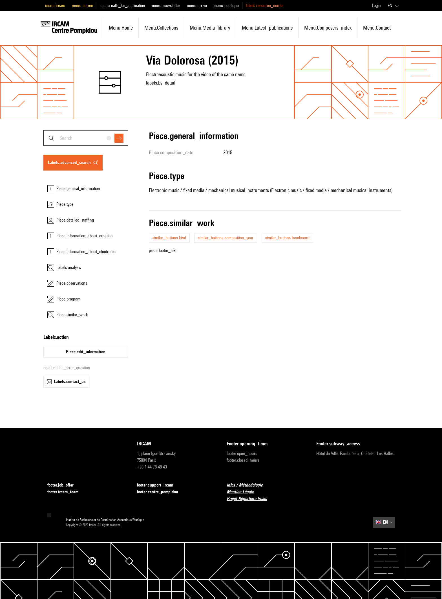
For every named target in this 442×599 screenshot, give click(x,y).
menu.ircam (55, 5)
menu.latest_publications (267, 28)
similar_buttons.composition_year (225, 237)
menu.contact (377, 28)
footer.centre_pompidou (161, 492)
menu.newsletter (166, 5)
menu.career (82, 5)
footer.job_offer (63, 485)
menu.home (121, 28)
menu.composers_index (328, 28)
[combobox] (85, 138)
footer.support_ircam (158, 485)
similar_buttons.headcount (287, 237)
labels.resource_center (265, 5)
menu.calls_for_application (122, 5)
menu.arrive (197, 5)
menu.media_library (210, 28)
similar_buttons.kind (169, 237)
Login (376, 5)
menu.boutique (226, 5)
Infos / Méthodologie (248, 485)
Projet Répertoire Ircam (250, 499)
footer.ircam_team (66, 492)
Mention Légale (243, 492)
